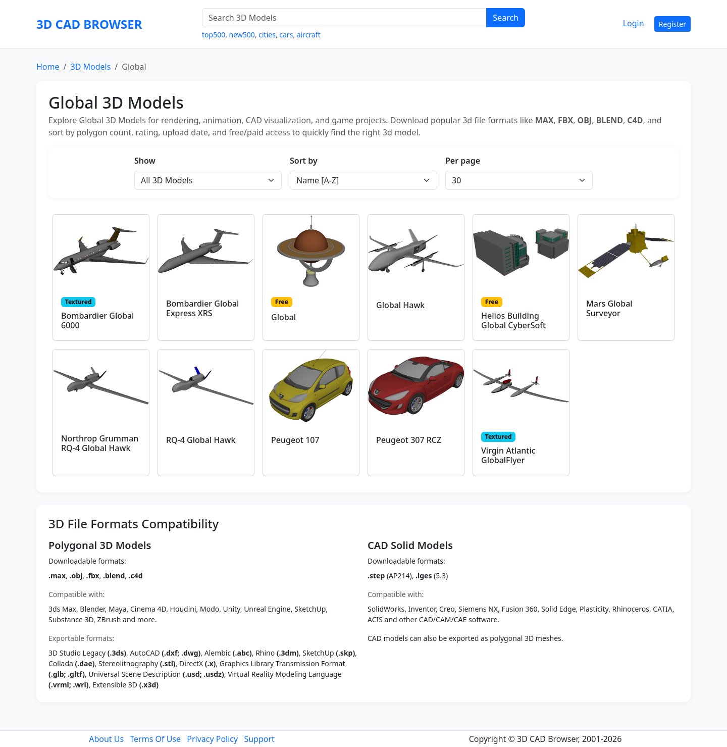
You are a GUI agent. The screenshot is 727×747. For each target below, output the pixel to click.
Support (259, 738)
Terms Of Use (155, 738)
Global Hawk (400, 305)
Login (633, 23)
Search (505, 17)
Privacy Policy (212, 738)
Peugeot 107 (295, 439)
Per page (462, 160)
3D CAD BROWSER (89, 24)
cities (267, 34)
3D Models (90, 66)
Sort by (304, 160)
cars (286, 34)
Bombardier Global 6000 (97, 320)
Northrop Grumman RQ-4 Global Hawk (99, 443)
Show (144, 160)
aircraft (309, 34)
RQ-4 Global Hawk (200, 439)
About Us (106, 738)
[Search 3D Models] (344, 17)
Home (48, 66)
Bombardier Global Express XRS (202, 308)
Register (672, 24)
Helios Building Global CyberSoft (513, 320)
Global (283, 317)
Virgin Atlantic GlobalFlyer (508, 455)
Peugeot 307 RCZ (408, 439)
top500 (213, 34)
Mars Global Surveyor (609, 308)
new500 (242, 34)
